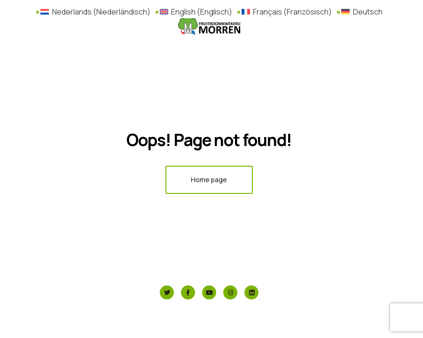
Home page (209, 179)
